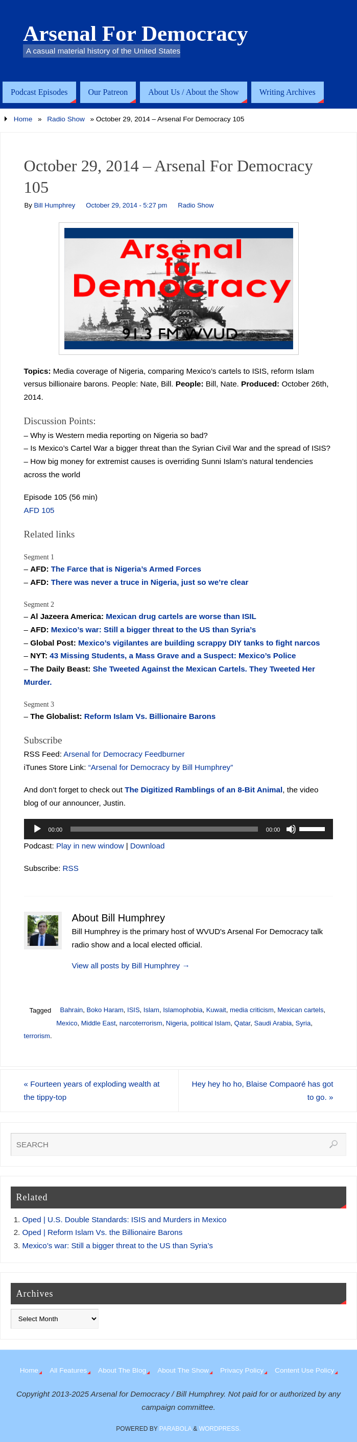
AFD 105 (39, 510)
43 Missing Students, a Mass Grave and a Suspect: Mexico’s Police (173, 655)
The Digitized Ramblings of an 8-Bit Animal (203, 789)
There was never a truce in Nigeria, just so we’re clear (150, 582)
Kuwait (216, 1010)
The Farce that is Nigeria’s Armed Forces (126, 568)
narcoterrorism (141, 1023)
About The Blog (122, 1370)
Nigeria (176, 1023)
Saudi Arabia (273, 1023)
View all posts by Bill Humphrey (131, 965)
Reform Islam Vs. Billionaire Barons (150, 716)
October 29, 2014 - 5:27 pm (126, 205)
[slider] (164, 829)
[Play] (37, 829)
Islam (151, 1010)
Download (147, 845)
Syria (303, 1023)
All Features (68, 1370)
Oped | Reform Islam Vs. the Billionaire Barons (102, 1232)
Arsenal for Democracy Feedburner (123, 754)
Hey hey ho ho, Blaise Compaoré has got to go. (262, 1090)
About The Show (183, 1370)
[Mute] (291, 829)
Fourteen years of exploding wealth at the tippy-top (92, 1090)
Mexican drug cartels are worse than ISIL (181, 616)
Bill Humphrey (54, 205)
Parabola (175, 1428)
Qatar (242, 1023)
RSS (71, 868)
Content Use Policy (304, 1370)
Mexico (66, 1023)
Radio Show (66, 119)
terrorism (37, 1036)
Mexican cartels (300, 1010)
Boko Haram (105, 1010)
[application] (179, 829)
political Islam (210, 1023)
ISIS (133, 1010)
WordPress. (220, 1428)
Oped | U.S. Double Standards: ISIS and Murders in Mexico (124, 1219)
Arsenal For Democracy (135, 33)
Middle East (98, 1023)
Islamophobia (182, 1010)
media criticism (252, 1010)
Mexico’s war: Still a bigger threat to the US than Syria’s (153, 629)
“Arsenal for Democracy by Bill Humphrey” (160, 767)
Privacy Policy (242, 1370)
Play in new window (90, 845)
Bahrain (71, 1010)
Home (23, 119)
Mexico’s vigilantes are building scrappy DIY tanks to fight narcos (199, 642)
